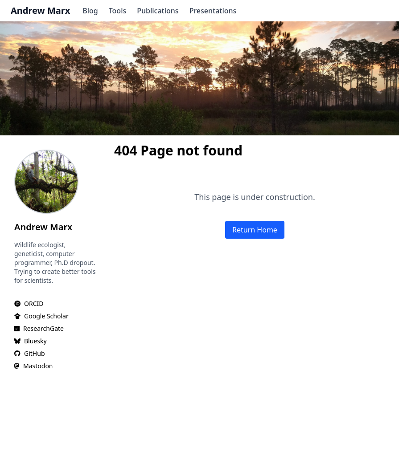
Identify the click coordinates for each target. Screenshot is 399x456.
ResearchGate (43, 328)
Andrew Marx (40, 10)
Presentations (213, 11)
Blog (90, 11)
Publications (157, 11)
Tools (118, 11)
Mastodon (38, 366)
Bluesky (35, 341)
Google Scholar (46, 316)
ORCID (33, 303)
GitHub (34, 353)
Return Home (254, 230)
